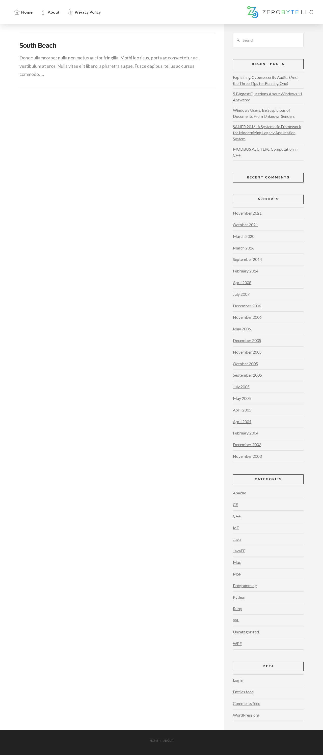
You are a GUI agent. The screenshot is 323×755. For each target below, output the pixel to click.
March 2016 (243, 247)
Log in (238, 680)
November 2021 (247, 213)
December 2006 (247, 305)
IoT (236, 527)
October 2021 (245, 224)
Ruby (237, 608)
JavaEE (239, 550)
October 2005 (245, 363)
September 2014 (247, 259)
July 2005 (241, 386)
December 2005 (247, 340)
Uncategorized (246, 631)
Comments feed (246, 703)
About (168, 740)
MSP (237, 573)
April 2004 (242, 421)
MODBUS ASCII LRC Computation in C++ (265, 152)
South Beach (37, 45)
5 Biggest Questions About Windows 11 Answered (267, 96)
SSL (236, 620)
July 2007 (241, 294)
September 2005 (247, 375)
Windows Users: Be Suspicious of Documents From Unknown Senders (264, 113)
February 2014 (245, 270)
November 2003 (247, 456)
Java (237, 539)
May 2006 (242, 328)
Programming (245, 585)
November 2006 (247, 317)
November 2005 (247, 352)
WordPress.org (246, 715)
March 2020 (243, 236)
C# (235, 504)
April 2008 (242, 282)
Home (154, 740)
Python (239, 597)
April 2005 (242, 409)
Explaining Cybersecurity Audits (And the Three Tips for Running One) (265, 80)
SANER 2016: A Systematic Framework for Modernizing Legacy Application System (267, 132)
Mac (237, 562)
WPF (237, 643)
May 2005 (242, 398)
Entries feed (243, 691)
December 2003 (247, 444)
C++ (237, 516)
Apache (239, 492)
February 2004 (245, 432)
